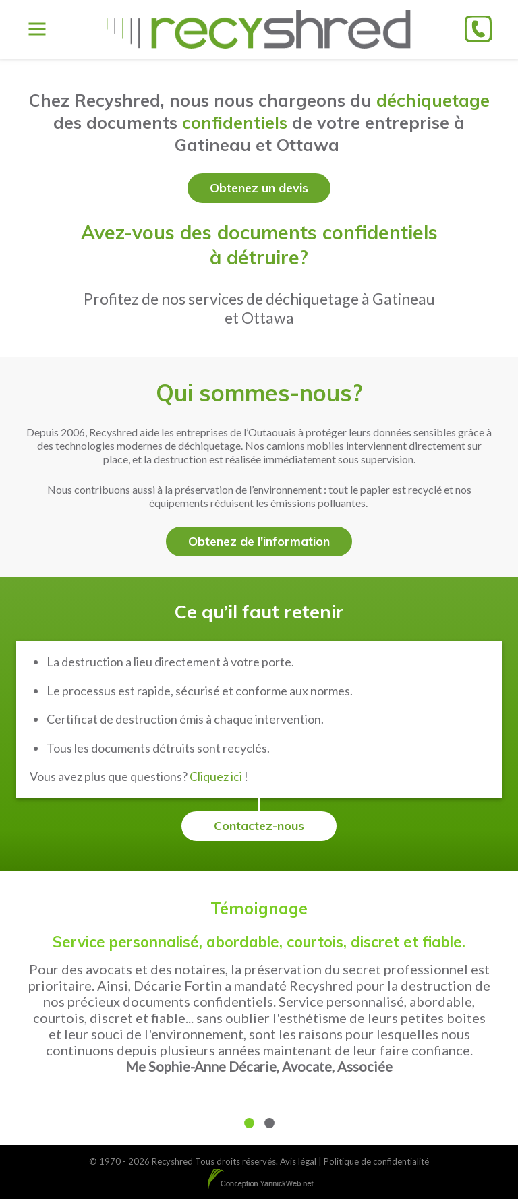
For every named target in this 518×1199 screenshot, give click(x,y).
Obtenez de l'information (259, 541)
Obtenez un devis (259, 188)
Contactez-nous (259, 826)
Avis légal (298, 1161)
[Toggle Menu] (37, 29)
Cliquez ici (216, 776)
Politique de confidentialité (376, 1161)
